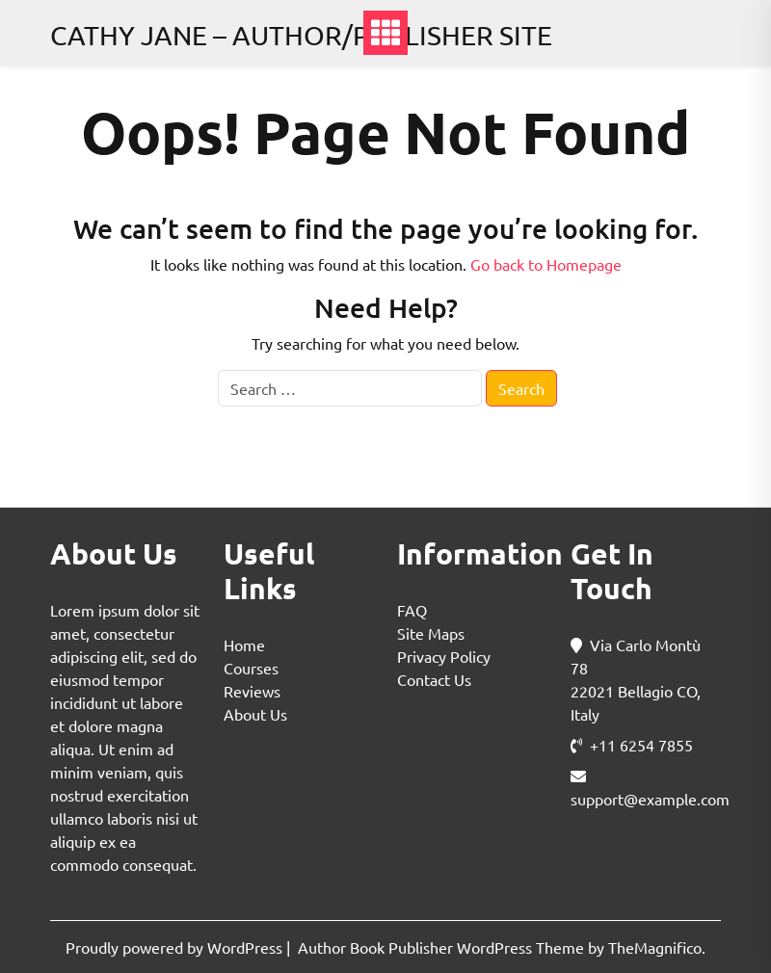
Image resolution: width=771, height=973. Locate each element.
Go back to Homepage (546, 264)
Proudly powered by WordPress (176, 947)
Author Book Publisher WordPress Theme (443, 947)
